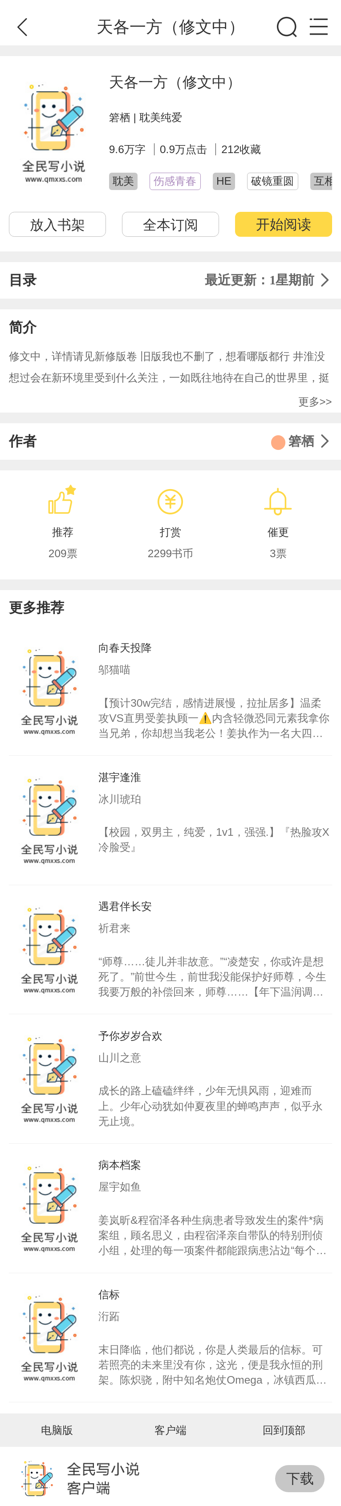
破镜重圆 (272, 181)
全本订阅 (170, 224)
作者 (170, 442)
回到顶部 (284, 1430)
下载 (300, 1478)
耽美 (123, 181)
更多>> (315, 402)
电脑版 (57, 1430)
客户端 (170, 1430)
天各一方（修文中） (175, 82)
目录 (170, 280)
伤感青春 (175, 181)
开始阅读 (283, 224)
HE (223, 181)
